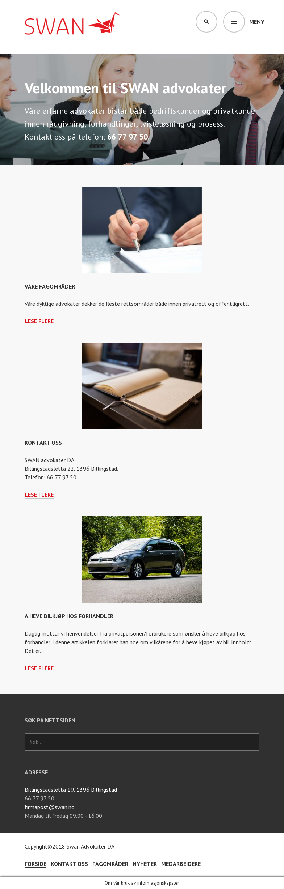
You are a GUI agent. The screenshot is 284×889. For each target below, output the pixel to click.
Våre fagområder (50, 286)
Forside (35, 863)
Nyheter (145, 863)
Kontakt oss (43, 442)
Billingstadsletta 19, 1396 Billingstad (71, 789)
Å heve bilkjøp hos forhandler (69, 616)
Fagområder (110, 863)
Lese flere (39, 321)
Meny (256, 21)
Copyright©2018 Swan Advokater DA (69, 846)
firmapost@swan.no (50, 807)
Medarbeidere (181, 863)
